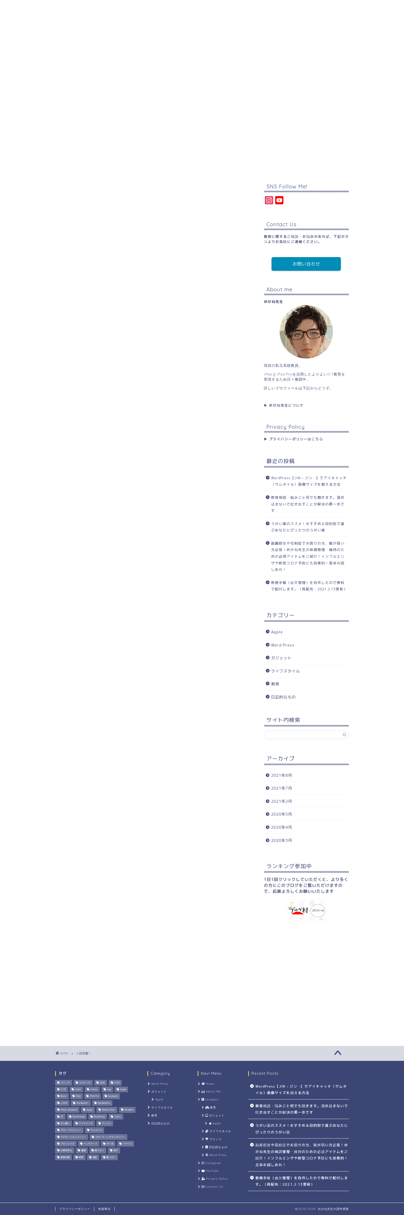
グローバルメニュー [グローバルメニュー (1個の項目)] (71, 1130)
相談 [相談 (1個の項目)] (94, 1157)
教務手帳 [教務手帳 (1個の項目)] (65, 1157)
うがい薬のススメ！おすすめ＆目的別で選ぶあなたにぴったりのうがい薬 (307, 527)
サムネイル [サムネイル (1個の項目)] (96, 1130)
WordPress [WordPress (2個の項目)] (99, 1116)
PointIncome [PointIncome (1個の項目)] (78, 1116)
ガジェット (281, 658)
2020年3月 (281, 840)
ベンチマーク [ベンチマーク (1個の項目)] (90, 1143)
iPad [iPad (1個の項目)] (78, 1096)
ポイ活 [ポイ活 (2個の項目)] (109, 1143)
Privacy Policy (244, 92)
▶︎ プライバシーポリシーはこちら (293, 438)
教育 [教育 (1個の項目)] (81, 1157)
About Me (101, 92)
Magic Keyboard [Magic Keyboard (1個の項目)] (69, 1110)
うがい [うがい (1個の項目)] (117, 1116)
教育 (275, 684)
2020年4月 (281, 827)
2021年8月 (281, 775)
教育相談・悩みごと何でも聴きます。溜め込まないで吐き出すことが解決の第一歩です (307, 504)
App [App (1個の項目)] (109, 1089)
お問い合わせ (306, 264)
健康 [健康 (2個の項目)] (83, 1150)
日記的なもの (283, 697)
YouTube (206, 92)
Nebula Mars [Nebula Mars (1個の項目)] (108, 1110)
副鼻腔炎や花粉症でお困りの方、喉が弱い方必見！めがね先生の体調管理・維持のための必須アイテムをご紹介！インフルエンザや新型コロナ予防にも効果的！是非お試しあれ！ (307, 556)
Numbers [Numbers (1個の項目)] (128, 1110)
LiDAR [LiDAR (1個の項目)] (64, 1103)
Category (136, 92)
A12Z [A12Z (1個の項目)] (63, 1089)
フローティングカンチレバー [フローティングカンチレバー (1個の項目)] (110, 1137)
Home (70, 92)
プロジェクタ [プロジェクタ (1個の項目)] (67, 1143)
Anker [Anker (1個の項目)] (78, 1089)
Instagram (172, 92)
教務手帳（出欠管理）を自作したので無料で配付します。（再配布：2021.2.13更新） (309, 586)
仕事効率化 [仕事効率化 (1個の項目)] (66, 1150)
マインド (213, 1139)
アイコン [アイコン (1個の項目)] (106, 1123)
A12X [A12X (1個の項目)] (117, 1082)
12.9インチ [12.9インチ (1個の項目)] (85, 1082)
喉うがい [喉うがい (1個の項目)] (99, 1150)
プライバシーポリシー (74, 1209)
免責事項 (104, 1209)
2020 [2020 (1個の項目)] (102, 1082)
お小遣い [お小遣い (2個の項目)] (65, 1123)
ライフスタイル (285, 671)
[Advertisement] (202, 137)
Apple (277, 632)
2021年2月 (281, 801)
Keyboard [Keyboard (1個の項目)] (113, 1096)
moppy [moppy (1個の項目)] (89, 1110)
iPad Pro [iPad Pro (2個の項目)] (94, 1096)
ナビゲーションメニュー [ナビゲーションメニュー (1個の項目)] (73, 1137)
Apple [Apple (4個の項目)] (123, 1089)
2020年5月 (281, 814)
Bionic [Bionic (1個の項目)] (64, 1096)
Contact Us (285, 92)
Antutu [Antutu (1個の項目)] (94, 1089)
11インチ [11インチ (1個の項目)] (65, 1082)
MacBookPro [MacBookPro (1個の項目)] (104, 1103)
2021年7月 (281, 788)
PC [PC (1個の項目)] (62, 1116)
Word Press (282, 645)
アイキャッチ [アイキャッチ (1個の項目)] (86, 1123)
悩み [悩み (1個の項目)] (115, 1150)
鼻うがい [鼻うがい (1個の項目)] (111, 1157)
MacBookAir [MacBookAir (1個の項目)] (82, 1103)
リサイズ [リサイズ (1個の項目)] (127, 1143)
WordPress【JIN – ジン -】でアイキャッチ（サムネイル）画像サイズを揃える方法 (309, 481)
